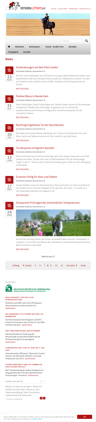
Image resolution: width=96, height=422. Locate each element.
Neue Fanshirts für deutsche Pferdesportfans (19, 298)
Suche (53, 9)
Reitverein (19, 47)
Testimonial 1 (41, 381)
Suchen (86, 41)
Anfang (15, 265)
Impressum (73, 9)
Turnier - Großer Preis (54, 47)
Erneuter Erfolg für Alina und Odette (36, 176)
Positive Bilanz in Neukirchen (32, 96)
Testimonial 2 (43, 381)
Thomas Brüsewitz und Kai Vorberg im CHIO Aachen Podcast (23, 365)
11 (62, 265)
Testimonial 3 (45, 381)
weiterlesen (10, 308)
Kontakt (26, 52)
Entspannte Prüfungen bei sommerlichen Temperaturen (48, 202)
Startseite (9, 46)
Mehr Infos (37, 419)
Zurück (28, 265)
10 (56, 265)
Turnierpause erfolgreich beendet (35, 148)
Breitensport (34, 47)
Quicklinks (62, 9)
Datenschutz (85, 9)
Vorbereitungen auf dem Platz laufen (37, 67)
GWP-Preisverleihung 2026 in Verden (22, 331)
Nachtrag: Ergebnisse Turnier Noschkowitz (40, 125)
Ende (83, 265)
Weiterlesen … (23, 88)
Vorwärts (70, 265)
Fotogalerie (13, 52)
